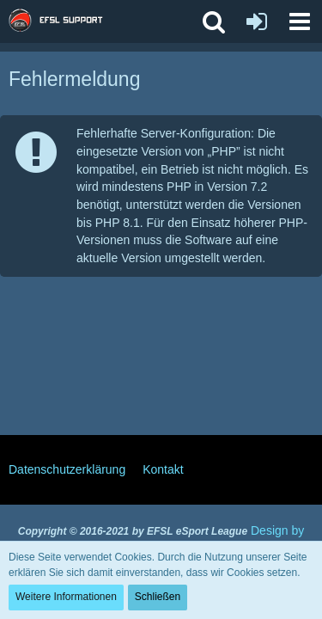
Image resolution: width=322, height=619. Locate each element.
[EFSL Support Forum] (64, 21)
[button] (300, 21)
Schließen (157, 597)
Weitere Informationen (66, 597)
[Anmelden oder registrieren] (257, 21)
